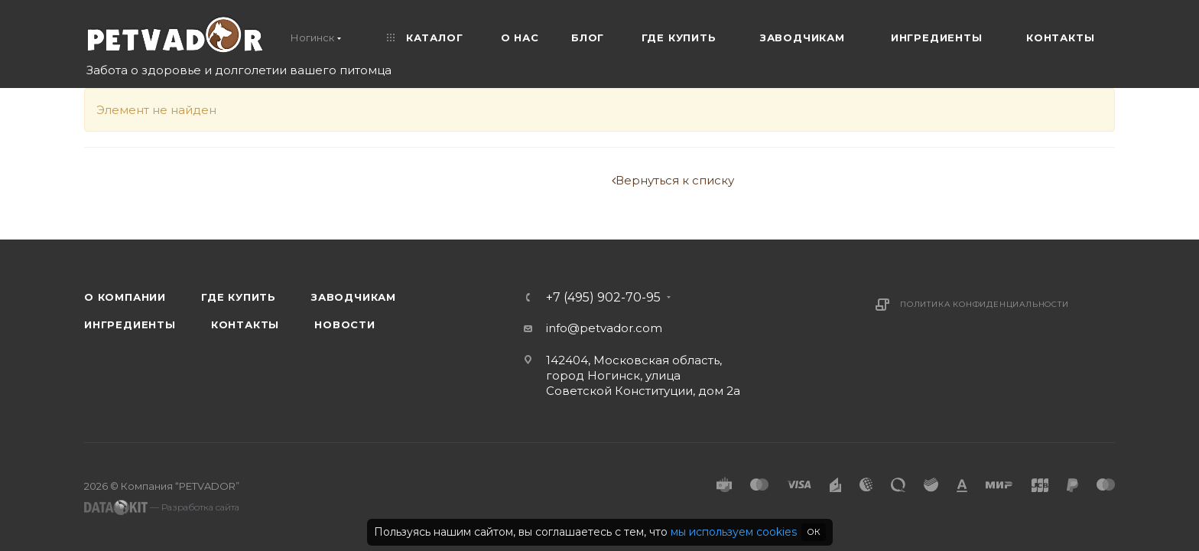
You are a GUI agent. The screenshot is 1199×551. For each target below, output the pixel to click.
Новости (344, 324)
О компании (125, 297)
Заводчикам (353, 297)
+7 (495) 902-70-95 (603, 298)
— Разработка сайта (161, 507)
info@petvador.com (604, 328)
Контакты (245, 324)
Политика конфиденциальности (984, 304)
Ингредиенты (130, 324)
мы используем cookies (734, 532)
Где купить (238, 297)
